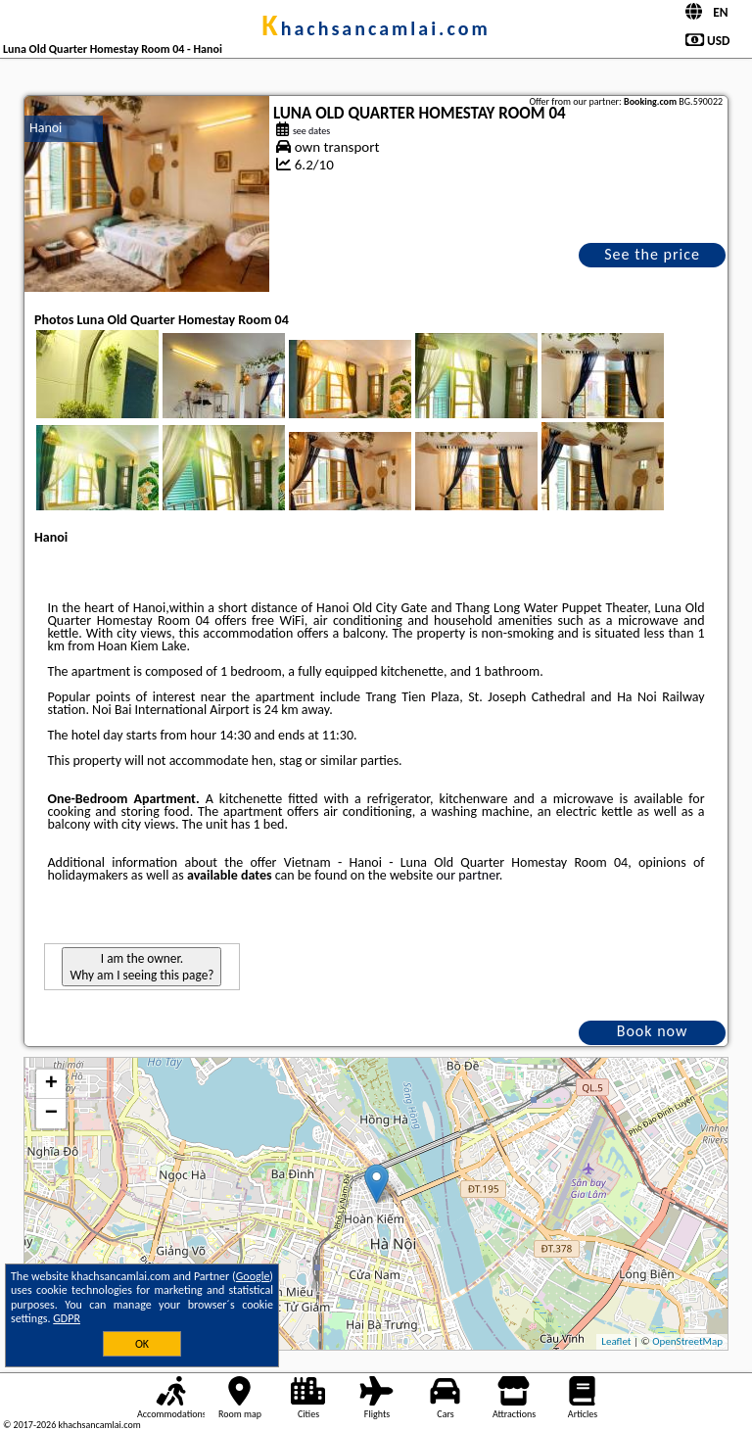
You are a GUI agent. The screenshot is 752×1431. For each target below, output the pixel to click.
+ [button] (51, 1084)
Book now (652, 1031)
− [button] (51, 1113)
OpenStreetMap (687, 1341)
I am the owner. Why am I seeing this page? (141, 966)
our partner (467, 875)
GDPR (66, 1318)
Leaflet (616, 1341)
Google (253, 1276)
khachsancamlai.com (375, 28)
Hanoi (45, 127)
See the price (652, 254)
